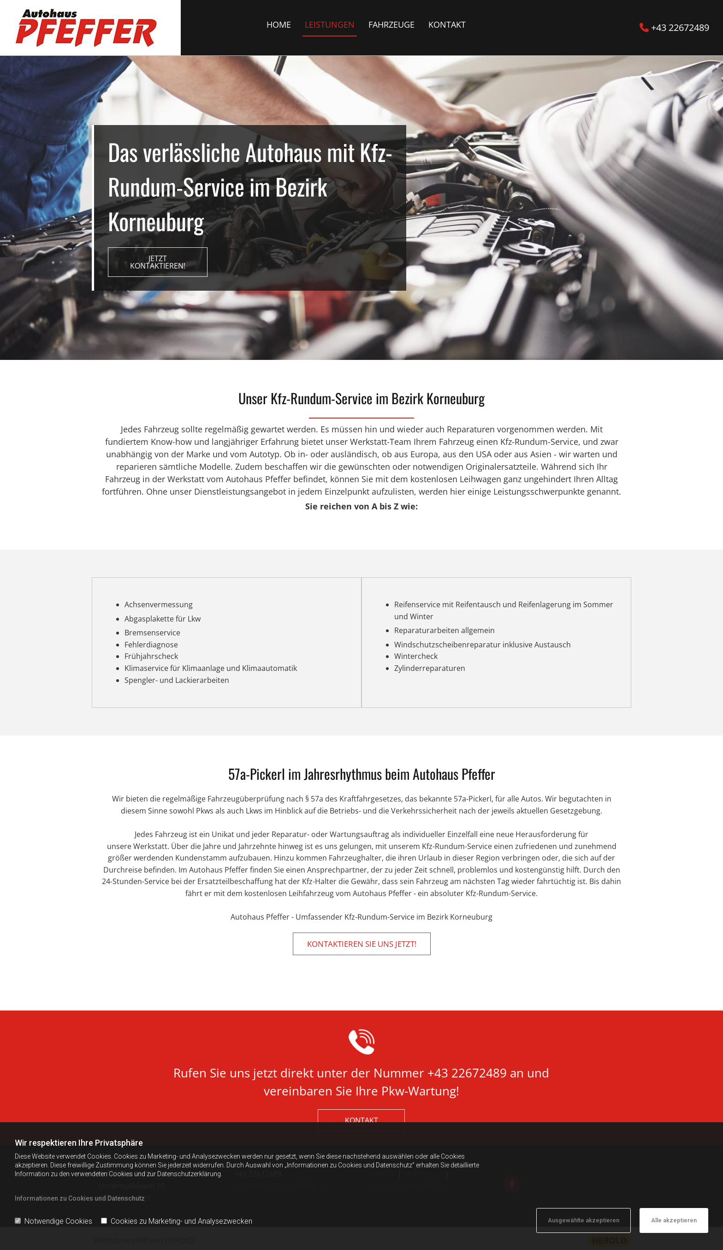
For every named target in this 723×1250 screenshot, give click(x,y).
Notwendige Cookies (53, 1221)
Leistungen (330, 24)
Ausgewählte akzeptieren (583, 1220)
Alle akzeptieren (674, 1220)
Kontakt (447, 24)
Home (279, 24)
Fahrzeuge (391, 24)
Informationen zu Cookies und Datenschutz (80, 1198)
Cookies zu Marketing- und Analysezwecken (176, 1221)
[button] (157, 262)
